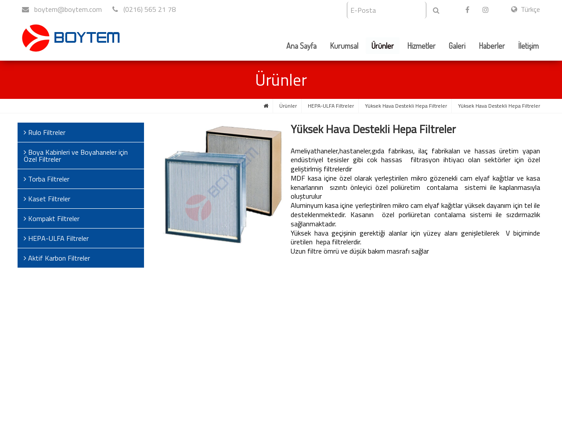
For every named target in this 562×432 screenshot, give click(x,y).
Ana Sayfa (301, 46)
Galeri (457, 46)
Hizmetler (421, 46)
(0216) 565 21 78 (144, 9)
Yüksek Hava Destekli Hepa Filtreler (406, 106)
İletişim (528, 46)
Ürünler (382, 46)
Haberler (492, 46)
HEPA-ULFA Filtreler (331, 106)
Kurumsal (344, 46)
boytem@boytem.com (62, 9)
